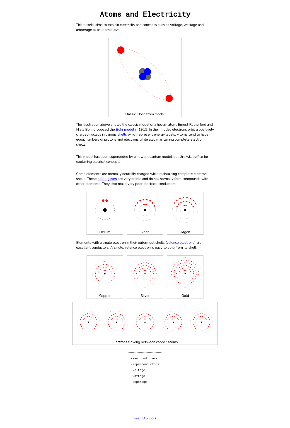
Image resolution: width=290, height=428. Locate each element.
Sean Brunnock (145, 418)
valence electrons (180, 242)
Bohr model (125, 129)
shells (122, 134)
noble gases (107, 178)
